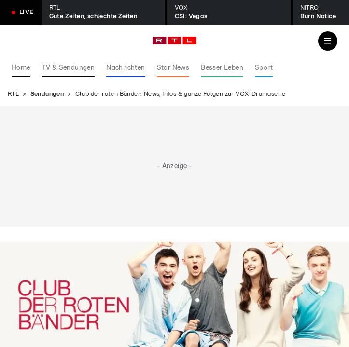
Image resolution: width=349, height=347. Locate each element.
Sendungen (47, 94)
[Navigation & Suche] (327, 41)
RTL (13, 94)
